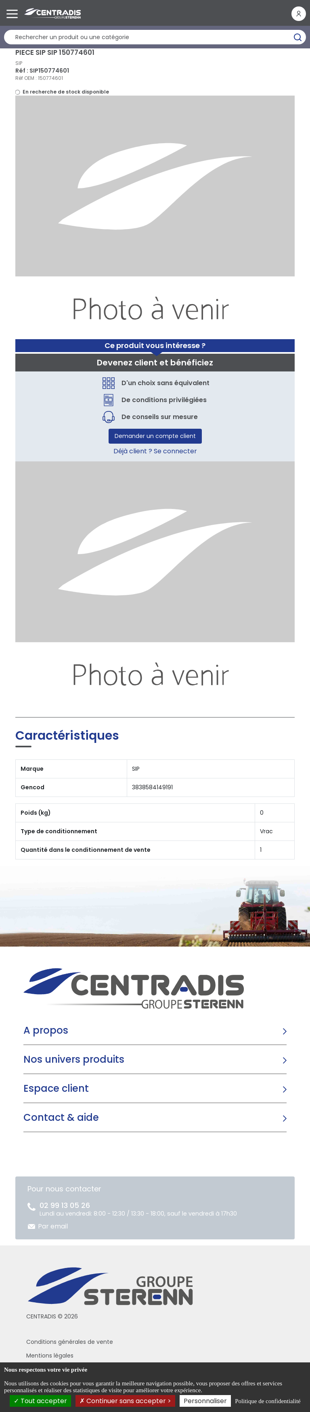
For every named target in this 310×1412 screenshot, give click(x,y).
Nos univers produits (73, 1059)
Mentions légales (49, 1356)
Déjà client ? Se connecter (155, 451)
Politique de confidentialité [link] (267, 1401)
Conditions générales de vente (69, 1342)
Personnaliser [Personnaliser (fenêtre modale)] (205, 1401)
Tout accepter (40, 1401)
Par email (53, 1226)
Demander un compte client (155, 436)
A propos (45, 1030)
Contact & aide (61, 1117)
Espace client (56, 1088)
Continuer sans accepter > (125, 1401)
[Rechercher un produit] (155, 37)
